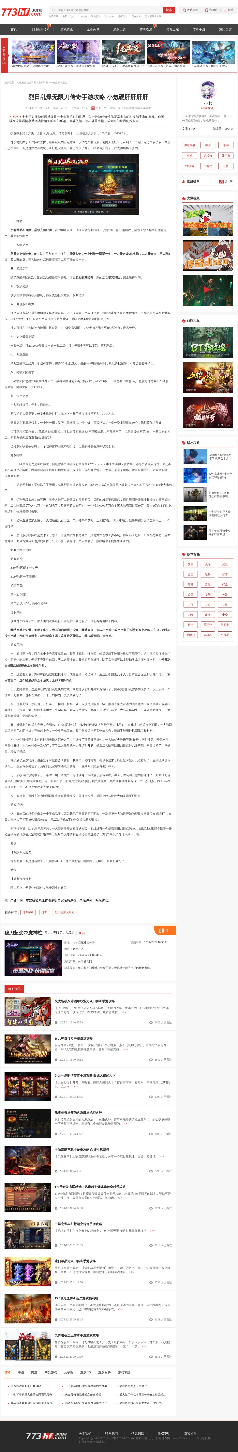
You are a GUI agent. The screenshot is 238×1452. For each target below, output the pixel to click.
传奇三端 (172, 29)
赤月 (208, 584)
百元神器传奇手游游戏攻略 (74, 1038)
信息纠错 (137, 1433)
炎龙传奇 (190, 354)
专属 (208, 594)
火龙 (220, 354)
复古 (47, 932)
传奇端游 (146, 29)
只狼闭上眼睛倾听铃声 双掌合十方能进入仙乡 (220, 458)
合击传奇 (109, 16)
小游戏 (208, 166)
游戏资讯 (66, 29)
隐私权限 (190, 1433)
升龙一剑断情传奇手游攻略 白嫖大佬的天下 (85, 1075)
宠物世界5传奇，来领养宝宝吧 (75, 66)
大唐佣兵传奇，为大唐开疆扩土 (31, 66)
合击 (190, 574)
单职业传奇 (68, 16)
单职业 (208, 624)
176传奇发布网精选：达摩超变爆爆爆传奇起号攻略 (90, 1187)
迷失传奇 (96, 16)
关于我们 (85, 1433)
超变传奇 (122, 16)
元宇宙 (226, 155)
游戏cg (208, 155)
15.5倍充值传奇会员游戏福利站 (76, 1298)
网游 (208, 145)
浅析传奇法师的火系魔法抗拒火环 (78, 1112)
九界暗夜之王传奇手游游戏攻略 (77, 1335)
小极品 (225, 634)
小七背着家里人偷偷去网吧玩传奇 (31, 1394)
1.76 (227, 425)
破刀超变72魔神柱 (23, 932)
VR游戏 (189, 166)
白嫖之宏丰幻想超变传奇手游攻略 (78, 1224)
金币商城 (93, 29)
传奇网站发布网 (153, 16)
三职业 (219, 389)
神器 (225, 594)
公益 (190, 594)
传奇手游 (199, 29)
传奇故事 (55, 82)
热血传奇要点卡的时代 (133, 1386)
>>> (123, 1012)
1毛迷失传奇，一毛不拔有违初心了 (168, 66)
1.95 (190, 614)
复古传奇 (136, 16)
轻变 (221, 425)
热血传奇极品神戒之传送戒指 (83, 1394)
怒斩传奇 (190, 425)
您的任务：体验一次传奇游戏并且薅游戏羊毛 (123, 108)
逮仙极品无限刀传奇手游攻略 (75, 1261)
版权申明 (164, 1433)
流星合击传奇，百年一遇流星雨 (211, 66)
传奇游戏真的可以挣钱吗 (26, 1386)
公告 (226, 166)
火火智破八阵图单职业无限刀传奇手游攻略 (85, 1001)
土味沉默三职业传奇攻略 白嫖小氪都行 (82, 1149)
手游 (226, 145)
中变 (225, 614)
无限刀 (58, 932)
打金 (225, 584)
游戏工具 (119, 29)
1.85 (224, 604)
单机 (189, 155)
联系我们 (111, 1433)
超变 (208, 614)
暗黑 (190, 584)
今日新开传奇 (40, 29)
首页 (14, 29)
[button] (231, 54)
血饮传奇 (190, 389)
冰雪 (225, 574)
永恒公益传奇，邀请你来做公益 (121, 66)
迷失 (227, 354)
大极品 (70, 932)
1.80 (207, 604)
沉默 (225, 564)
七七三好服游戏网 (26, 82)
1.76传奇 (82, 16)
